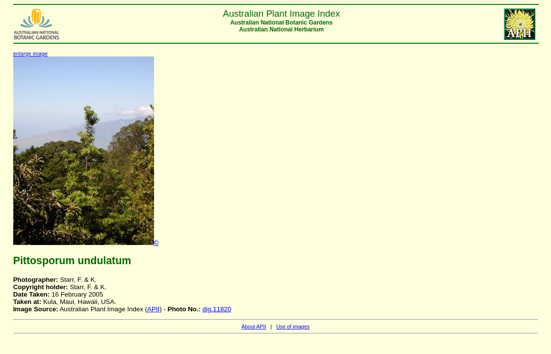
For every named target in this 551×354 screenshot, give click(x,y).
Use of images (293, 326)
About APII (253, 326)
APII (153, 309)
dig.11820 (217, 309)
